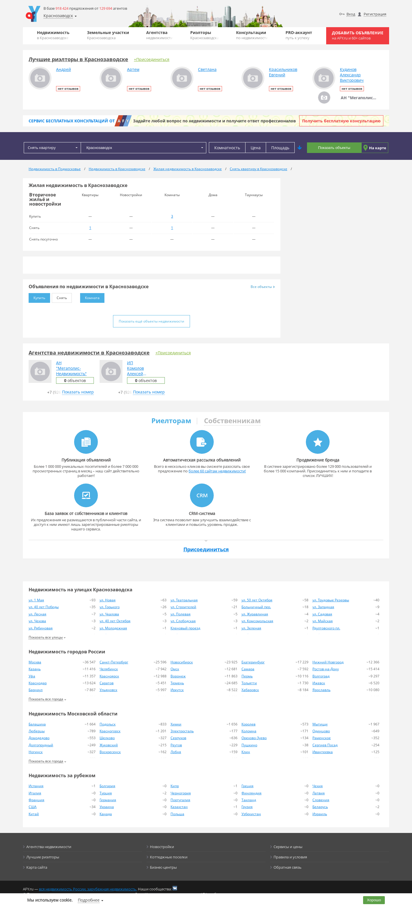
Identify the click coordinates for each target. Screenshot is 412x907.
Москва (35, 662)
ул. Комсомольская (257, 620)
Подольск (108, 724)
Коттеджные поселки (168, 857)
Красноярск (109, 676)
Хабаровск (250, 689)
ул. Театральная (184, 600)
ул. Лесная (37, 614)
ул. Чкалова (109, 614)
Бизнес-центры (163, 867)
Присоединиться (206, 549)
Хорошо (374, 900)
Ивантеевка (322, 751)
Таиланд (248, 799)
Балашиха (37, 724)
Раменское (321, 737)
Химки (176, 724)
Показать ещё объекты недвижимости (151, 321)
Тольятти (249, 683)
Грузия (247, 806)
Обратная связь (288, 867)
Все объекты (263, 286)
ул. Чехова (37, 620)
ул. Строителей (183, 606)
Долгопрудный (41, 745)
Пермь (247, 676)
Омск (175, 669)
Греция (247, 785)
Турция (106, 793)
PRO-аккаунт (299, 35)
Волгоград (321, 676)
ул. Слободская (183, 620)
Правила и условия (290, 857)
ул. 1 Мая (36, 600)
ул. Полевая (181, 614)
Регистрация (375, 14)
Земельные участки (108, 35)
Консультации (252, 35)
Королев (248, 724)
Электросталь (182, 731)
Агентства (159, 35)
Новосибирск (182, 662)
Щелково (107, 737)
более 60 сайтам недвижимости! (217, 471)
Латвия (318, 793)
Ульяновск (108, 689)
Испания (36, 785)
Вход (350, 14)
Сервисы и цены (288, 846)
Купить (37, 296)
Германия (108, 799)
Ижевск (318, 683)
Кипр (175, 785)
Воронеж (178, 676)
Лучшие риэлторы (42, 857)
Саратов (107, 683)
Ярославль (321, 689)
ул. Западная (323, 606)
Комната (90, 296)
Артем (133, 69)
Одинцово (321, 731)
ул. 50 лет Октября (256, 600)
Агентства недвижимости (48, 846)
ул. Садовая (322, 614)
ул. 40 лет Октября (115, 620)
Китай (34, 813)
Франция (36, 799)
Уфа (32, 676)
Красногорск (110, 731)
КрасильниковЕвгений (283, 72)
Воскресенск (110, 751)
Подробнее (89, 900)
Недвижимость (53, 35)
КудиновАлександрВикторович (352, 75)
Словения (320, 799)
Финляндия (251, 793)
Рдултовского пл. (326, 628)
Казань (35, 669)
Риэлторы (204, 35)
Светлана (207, 69)
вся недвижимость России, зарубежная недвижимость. (88, 889)
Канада (106, 813)
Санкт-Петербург (114, 662)
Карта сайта (36, 867)
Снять (59, 296)
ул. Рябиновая (41, 628)
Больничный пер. (256, 606)
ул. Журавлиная (254, 614)
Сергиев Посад (325, 745)
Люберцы (37, 731)
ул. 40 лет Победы (44, 606)
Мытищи (320, 724)
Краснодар (38, 683)
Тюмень (177, 683)
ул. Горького (110, 606)
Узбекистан (251, 813)
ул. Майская (322, 620)
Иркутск (177, 689)
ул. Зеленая (251, 628)
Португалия (180, 799)
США (33, 806)
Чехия (317, 785)
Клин (245, 751)
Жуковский (109, 745)
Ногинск (36, 751)
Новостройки (162, 846)
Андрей (63, 69)
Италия (35, 793)
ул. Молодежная (113, 628)
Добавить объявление (357, 35)
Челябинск (109, 669)
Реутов (176, 745)
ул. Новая (108, 600)
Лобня (176, 751)
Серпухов (178, 737)
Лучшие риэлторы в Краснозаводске (78, 59)
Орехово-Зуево (254, 737)
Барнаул (36, 689)
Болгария (107, 785)
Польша (177, 813)
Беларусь (320, 806)
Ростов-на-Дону (325, 669)
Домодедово (39, 737)
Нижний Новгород (328, 662)
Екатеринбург (253, 662)
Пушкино (249, 745)
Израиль (319, 813)
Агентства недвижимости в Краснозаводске (89, 352)
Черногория (181, 793)
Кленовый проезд (185, 628)
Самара (247, 669)
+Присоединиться (151, 59)
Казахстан (179, 806)
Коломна (248, 731)
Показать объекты (334, 148)
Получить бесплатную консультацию (341, 121)
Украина (107, 806)
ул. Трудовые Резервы (330, 600)
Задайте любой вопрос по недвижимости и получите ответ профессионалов (214, 121)
